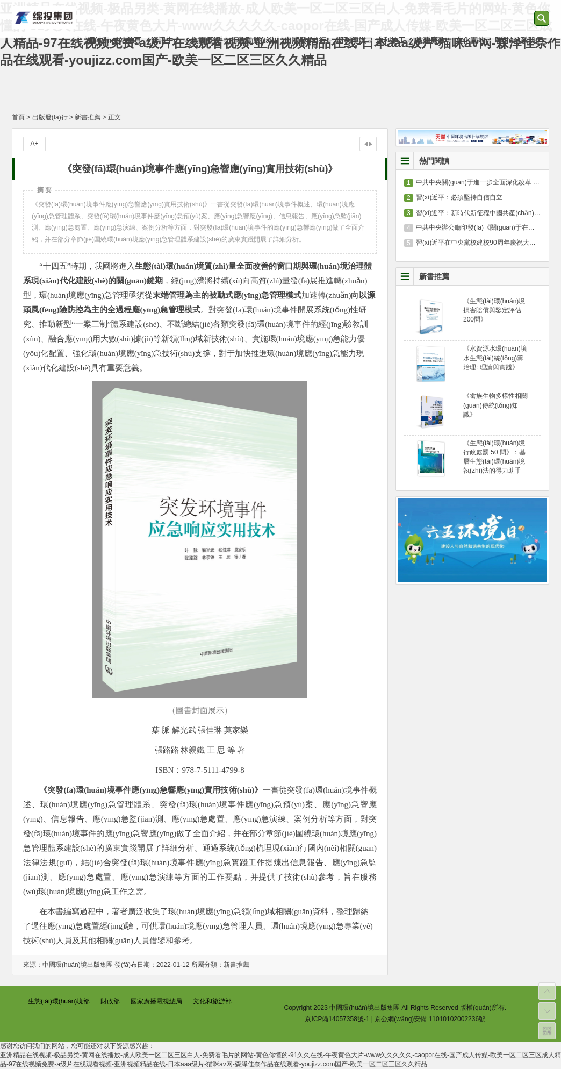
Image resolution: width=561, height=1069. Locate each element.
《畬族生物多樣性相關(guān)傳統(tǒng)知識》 (495, 405)
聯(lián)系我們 (519, 40)
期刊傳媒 (351, 40)
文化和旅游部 (212, 1001)
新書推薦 (87, 117)
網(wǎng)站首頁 (114, 40)
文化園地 (470, 40)
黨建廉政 (430, 40)
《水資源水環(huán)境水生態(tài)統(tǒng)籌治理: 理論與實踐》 (495, 358)
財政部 (110, 1001)
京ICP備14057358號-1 (337, 1019)
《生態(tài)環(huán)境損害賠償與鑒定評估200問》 (494, 310)
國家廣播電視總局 (156, 1001)
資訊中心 (166, 40)
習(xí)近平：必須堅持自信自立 (459, 197)
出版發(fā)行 (305, 40)
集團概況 (206, 40)
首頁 (18, 117)
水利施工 (391, 40)
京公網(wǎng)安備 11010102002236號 (430, 1019)
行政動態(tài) (253, 40)
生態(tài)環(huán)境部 (59, 1001)
